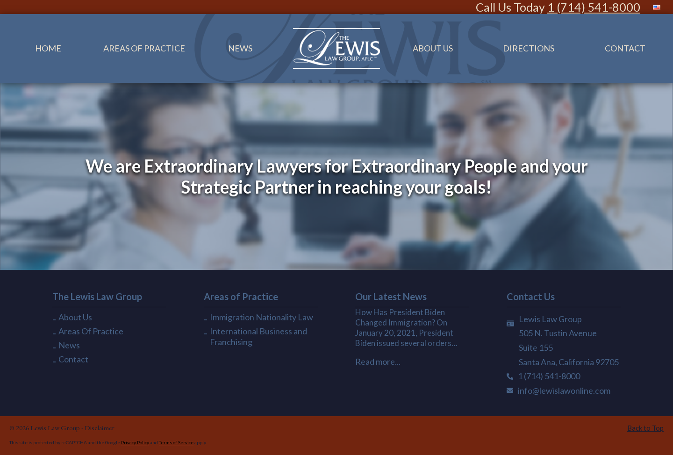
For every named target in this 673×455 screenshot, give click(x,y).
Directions (528, 48)
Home (48, 48)
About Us (433, 48)
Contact (73, 359)
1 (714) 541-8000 (593, 7)
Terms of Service (176, 442)
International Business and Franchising (258, 336)
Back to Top (645, 428)
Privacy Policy (135, 442)
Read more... (378, 361)
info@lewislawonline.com (564, 390)
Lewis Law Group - (57, 427)
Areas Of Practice (144, 48)
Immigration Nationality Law (261, 317)
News (240, 48)
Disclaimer (100, 427)
